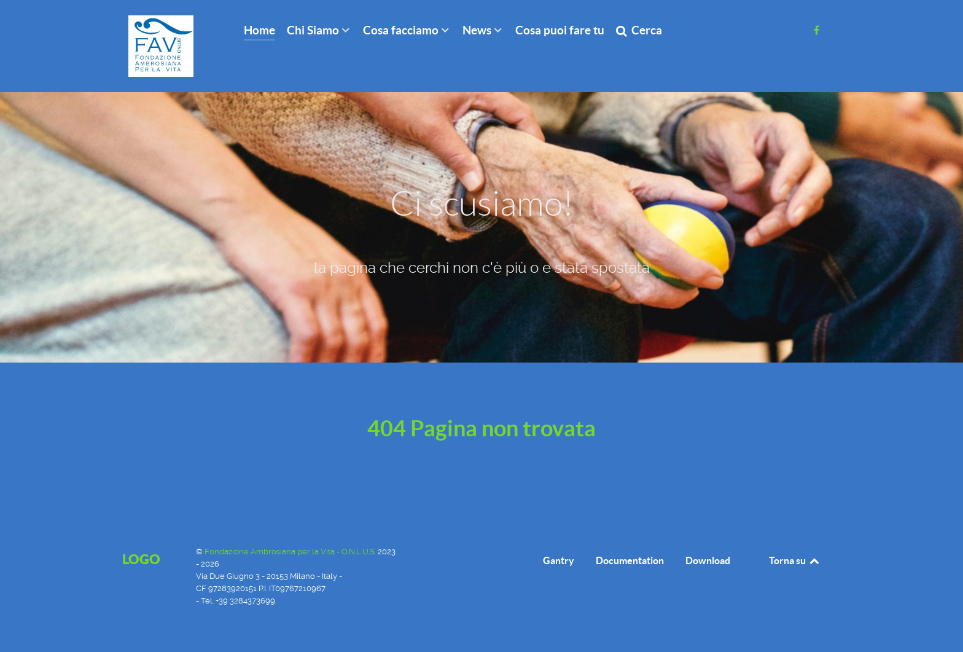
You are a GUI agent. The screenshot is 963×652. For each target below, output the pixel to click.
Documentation (630, 560)
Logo (141, 559)
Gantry (558, 560)
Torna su (795, 560)
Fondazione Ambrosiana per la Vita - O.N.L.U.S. (291, 551)
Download (707, 560)
